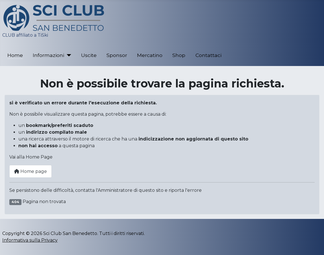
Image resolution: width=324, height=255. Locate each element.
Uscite (89, 55)
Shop (178, 55)
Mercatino (149, 55)
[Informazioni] (67, 55)
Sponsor (116, 55)
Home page (30, 171)
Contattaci (208, 55)
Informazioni (48, 55)
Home (15, 55)
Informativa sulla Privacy (30, 240)
